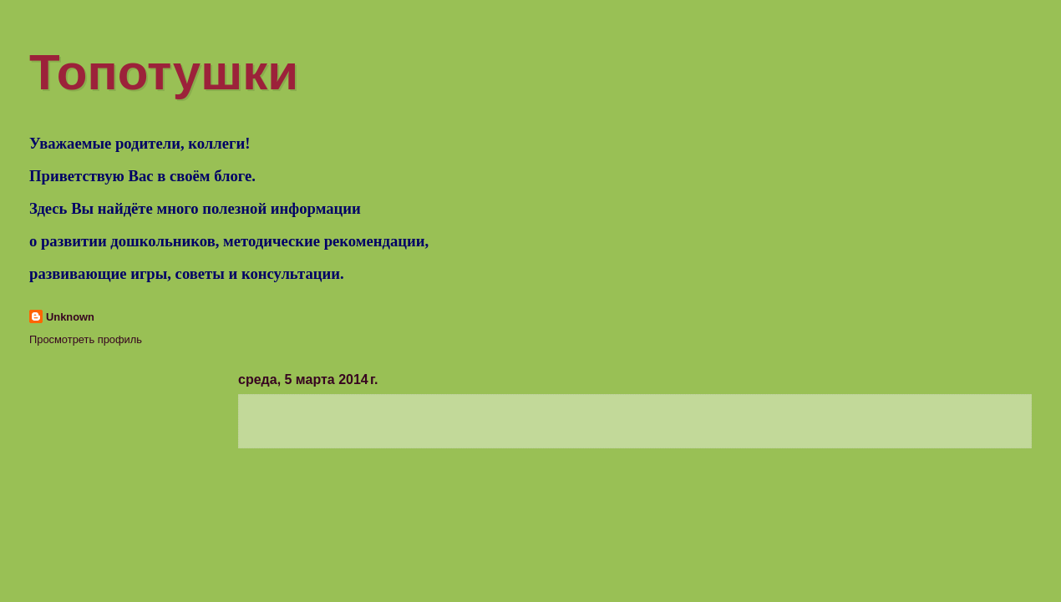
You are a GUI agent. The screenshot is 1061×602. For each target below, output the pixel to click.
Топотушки (163, 72)
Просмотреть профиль (85, 339)
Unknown (70, 317)
